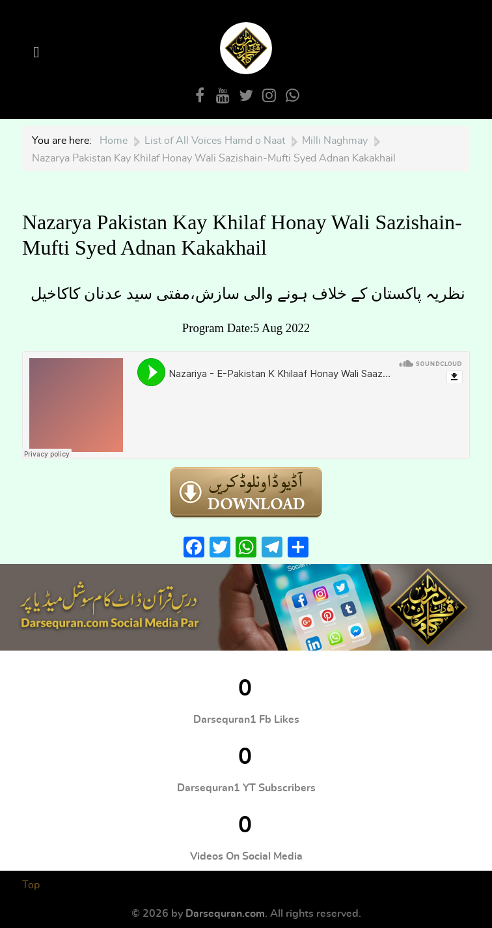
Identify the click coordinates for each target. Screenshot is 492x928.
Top (31, 885)
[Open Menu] (38, 52)
